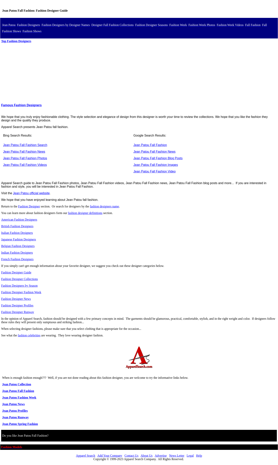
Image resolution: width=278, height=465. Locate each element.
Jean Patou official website (31, 193)
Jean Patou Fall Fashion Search (25, 145)
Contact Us (131, 455)
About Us (147, 455)
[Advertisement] (139, 73)
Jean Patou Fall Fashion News (24, 151)
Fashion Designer (29, 206)
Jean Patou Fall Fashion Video (154, 171)
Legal (190, 455)
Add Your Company (109, 455)
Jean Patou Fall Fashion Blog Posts (157, 158)
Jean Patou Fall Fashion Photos (25, 158)
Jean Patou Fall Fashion (150, 145)
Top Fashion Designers (16, 41)
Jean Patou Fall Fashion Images (155, 164)
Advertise (161, 455)
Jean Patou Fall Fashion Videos (25, 164)
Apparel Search (85, 455)
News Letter (176, 455)
